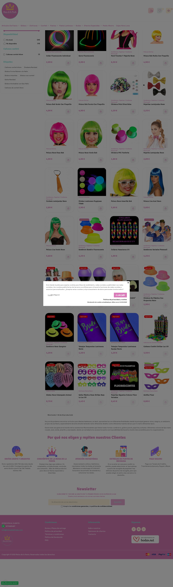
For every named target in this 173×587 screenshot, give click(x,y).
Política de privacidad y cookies (115, 299)
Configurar (54, 295)
